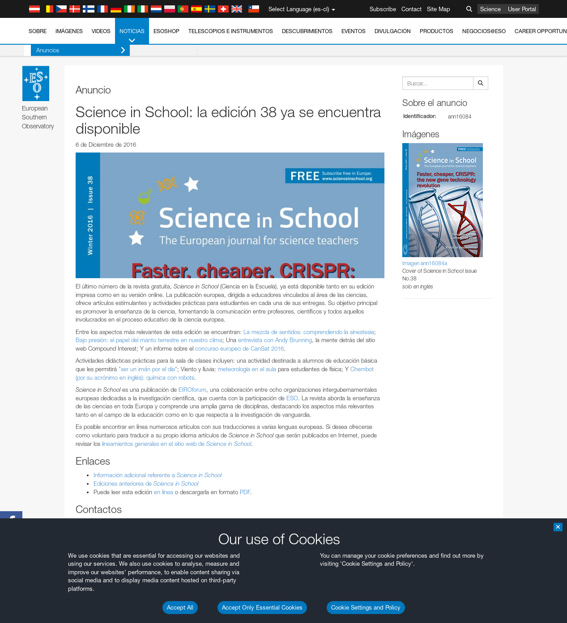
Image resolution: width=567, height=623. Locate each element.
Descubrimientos (307, 31)
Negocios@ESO (484, 31)
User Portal (522, 9)
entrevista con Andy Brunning (275, 339)
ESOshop (166, 31)
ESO (292, 398)
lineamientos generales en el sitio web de (176, 443)
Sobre (38, 31)
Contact (411, 9)
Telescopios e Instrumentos (230, 31)
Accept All (180, 607)
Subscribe (383, 9)
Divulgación (393, 31)
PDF (245, 492)
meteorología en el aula (247, 369)
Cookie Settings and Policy (366, 607)
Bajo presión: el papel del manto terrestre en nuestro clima (149, 339)
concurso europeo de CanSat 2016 (239, 348)
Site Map (438, 9)
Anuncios (74, 50)
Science (490, 9)
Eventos (353, 31)
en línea (163, 492)
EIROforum (192, 389)
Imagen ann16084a (424, 263)
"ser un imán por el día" (148, 369)
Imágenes (69, 31)
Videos (101, 31)
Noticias (132, 36)
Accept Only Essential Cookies (262, 607)
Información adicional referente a (158, 475)
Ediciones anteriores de (146, 483)
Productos (436, 31)
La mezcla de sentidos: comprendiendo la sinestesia (308, 331)
